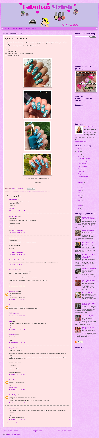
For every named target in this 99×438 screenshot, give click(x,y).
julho (79, 190)
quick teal (41, 191)
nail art (37, 191)
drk (25, 191)
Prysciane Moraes (13, 269)
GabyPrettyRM (15, 188)
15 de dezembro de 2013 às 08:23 (17, 402)
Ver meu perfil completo (81, 141)
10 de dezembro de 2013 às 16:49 (17, 329)
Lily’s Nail (11, 208)
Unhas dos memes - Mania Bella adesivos (88, 304)
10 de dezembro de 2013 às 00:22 (17, 286)
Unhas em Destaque (14, 313)
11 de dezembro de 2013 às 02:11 (17, 374)
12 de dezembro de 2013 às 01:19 (17, 389)
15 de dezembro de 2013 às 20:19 (17, 419)
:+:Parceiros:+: (31, 29)
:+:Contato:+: (17, 29)
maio (79, 195)
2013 (78, 154)
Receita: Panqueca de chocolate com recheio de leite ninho (88, 218)
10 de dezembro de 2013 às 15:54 (17, 316)
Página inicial (37, 431)
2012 (78, 209)
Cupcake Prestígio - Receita (89, 268)
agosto (80, 187)
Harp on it (80, 179)
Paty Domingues (13, 394)
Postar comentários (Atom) (13, 434)
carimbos (21, 191)
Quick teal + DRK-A (83, 176)
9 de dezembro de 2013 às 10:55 (17, 211)
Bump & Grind (81, 174)
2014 (78, 151)
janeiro (80, 205)
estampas (29, 191)
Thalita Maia (12, 334)
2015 (78, 149)
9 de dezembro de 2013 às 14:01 (17, 232)
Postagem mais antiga (64, 431)
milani (33, 191)
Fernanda (11, 380)
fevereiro (80, 203)
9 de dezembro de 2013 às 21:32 (17, 264)
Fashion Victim (12, 387)
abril (79, 198)
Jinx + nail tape (81, 168)
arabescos (14, 191)
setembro (80, 185)
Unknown (11, 304)
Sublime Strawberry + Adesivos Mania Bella (87, 316)
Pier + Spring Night (87, 292)
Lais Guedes (12, 408)
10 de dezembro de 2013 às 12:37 (17, 299)
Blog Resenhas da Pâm (17, 230)
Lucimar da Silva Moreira (16, 259)
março (80, 200)
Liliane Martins (13, 199)
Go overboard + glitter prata (85, 161)
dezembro (80, 156)
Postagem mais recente (10, 431)
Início (7, 29)
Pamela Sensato (13, 216)
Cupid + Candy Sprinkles (84, 158)
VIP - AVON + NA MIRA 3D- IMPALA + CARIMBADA (88, 256)
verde (48, 191)
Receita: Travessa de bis (88, 230)
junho (79, 192)
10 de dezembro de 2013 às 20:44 (17, 342)
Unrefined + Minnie (83, 163)
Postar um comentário (12, 423)
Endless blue (81, 171)
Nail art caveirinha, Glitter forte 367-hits (88, 281)
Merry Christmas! (82, 166)
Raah (10, 321)
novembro (81, 182)
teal (45, 191)
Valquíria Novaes (13, 291)
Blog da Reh (12, 348)
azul (18, 191)
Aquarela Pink (12, 327)
